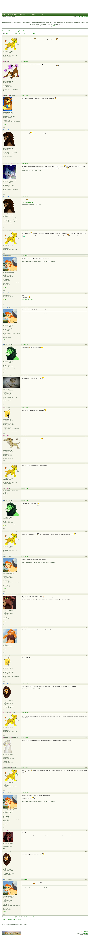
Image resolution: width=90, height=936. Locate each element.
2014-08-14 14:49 (24, 830)
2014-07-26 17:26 (24, 375)
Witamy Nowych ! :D (21, 31)
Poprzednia (8, 33)
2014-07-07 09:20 (24, 95)
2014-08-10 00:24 (24, 593)
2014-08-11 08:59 (24, 683)
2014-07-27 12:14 (24, 407)
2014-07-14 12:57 (24, 255)
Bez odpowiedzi (84, 16)
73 (24, 33)
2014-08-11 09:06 (24, 712)
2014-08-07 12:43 (24, 488)
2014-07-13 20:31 (24, 230)
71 (19, 33)
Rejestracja (34, 14)
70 (16, 33)
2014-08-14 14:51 (24, 879)
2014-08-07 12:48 (24, 500)
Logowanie (41, 14)
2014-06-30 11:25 (24, 35)
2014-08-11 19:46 (24, 737)
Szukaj (27, 14)
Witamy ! (10, 31)
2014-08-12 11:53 (24, 792)
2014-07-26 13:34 (24, 344)
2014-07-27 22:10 (24, 435)
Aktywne (78, 16)
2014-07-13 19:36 (24, 129)
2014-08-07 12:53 (24, 531)
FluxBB (86, 933)
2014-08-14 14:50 (24, 851)
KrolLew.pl (10, 14)
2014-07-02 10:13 (24, 61)
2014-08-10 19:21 (24, 655)
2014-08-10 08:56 (24, 627)
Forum (15, 14)
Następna (35, 33)
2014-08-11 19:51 (24, 767)
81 (31, 33)
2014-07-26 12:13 (24, 307)
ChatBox (4, 14)
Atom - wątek (85, 931)
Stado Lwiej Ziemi (45, 5)
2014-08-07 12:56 (24, 556)
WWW (5, 124)
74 (26, 33)
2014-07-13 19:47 (24, 196)
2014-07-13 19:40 (24, 163)
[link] (54, 26)
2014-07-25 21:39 (24, 292)
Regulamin (22, 14)
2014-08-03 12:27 (24, 462)
